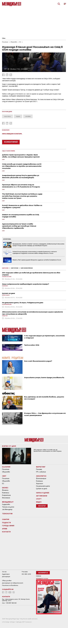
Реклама (39, 469)
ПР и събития (41, 472)
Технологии (7, 513)
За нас (4, 571)
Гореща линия (8, 525)
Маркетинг (41, 467)
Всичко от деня (9, 446)
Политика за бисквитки (10, 585)
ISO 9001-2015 (26, 574)
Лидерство (6, 504)
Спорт (39, 499)
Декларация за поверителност (12, 583)
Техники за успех (8, 507)
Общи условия (6, 580)
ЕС (3, 483)
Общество (6, 472)
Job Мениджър (7, 509)
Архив (4, 528)
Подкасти (6, 522)
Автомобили (41, 495)
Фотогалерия (41, 478)
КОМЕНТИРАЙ (11, 142)
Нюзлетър (42, 506)
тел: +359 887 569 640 (9, 603)
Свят (3, 38)
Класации (39, 481)
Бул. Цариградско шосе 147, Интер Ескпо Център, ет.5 (16, 599)
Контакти (6, 531)
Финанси (5, 490)
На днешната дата (43, 486)
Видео (39, 502)
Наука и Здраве (42, 492)
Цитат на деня (41, 488)
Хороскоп (39, 483)
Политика (5, 469)
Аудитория (6, 574)
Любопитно (41, 476)
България (6, 467)
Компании (5, 492)
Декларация (6, 576)
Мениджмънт (8, 502)
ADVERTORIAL (7, 239)
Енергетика (6, 495)
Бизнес (5, 487)
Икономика (6, 498)
